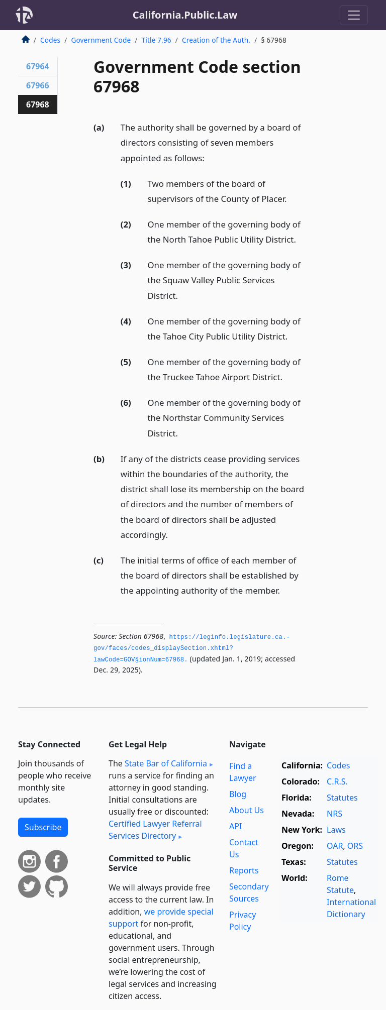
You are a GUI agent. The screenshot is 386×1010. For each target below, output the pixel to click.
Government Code (101, 40)
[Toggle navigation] (354, 15)
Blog (237, 794)
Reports (244, 870)
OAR (335, 845)
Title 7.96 (156, 40)
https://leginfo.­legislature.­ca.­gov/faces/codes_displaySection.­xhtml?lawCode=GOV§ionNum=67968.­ (191, 648)
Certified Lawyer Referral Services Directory (155, 829)
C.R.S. (337, 781)
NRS (334, 813)
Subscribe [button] (43, 827)
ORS (355, 845)
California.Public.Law (185, 15)
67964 (37, 66)
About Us (246, 810)
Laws (336, 829)
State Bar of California (166, 763)
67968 (37, 104)
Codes (50, 40)
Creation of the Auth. (216, 40)
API (235, 826)
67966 (37, 85)
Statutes (342, 797)
